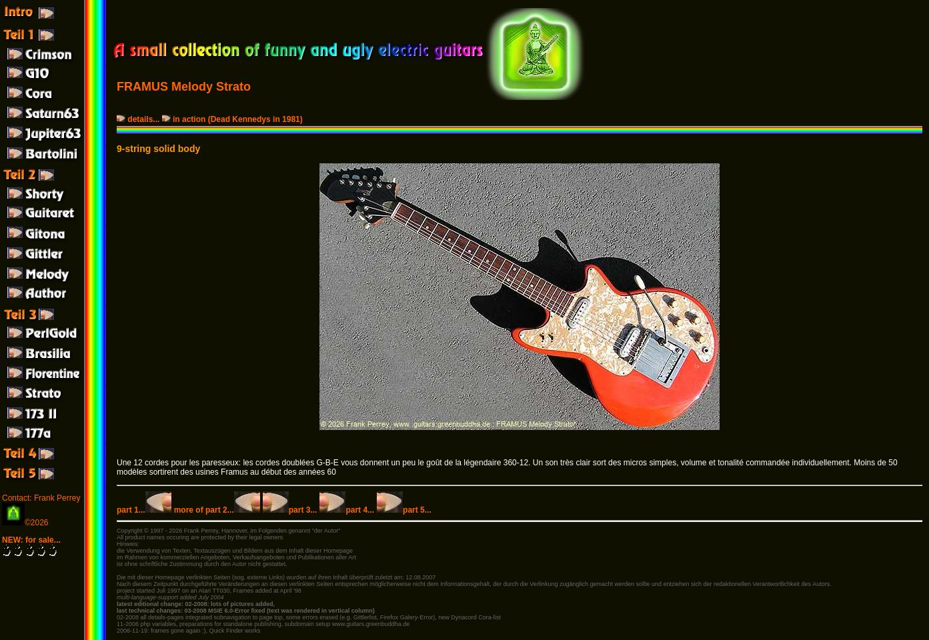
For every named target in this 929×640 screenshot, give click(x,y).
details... (139, 119)
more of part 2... (217, 510)
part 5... (404, 510)
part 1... (144, 510)
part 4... (346, 510)
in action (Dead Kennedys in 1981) (233, 119)
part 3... (290, 510)
